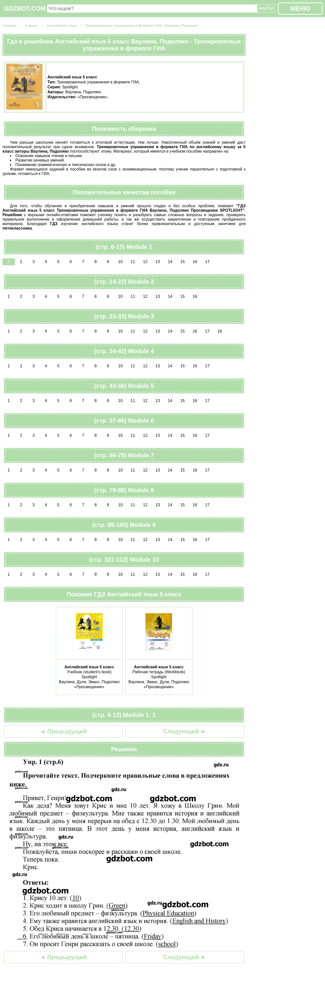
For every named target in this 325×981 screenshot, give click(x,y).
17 (207, 262)
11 (133, 262)
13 (157, 262)
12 (145, 262)
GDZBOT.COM (25, 8)
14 (170, 262)
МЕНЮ (300, 8)
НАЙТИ (266, 8)
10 (120, 262)
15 (182, 262)
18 (219, 331)
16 (195, 262)
